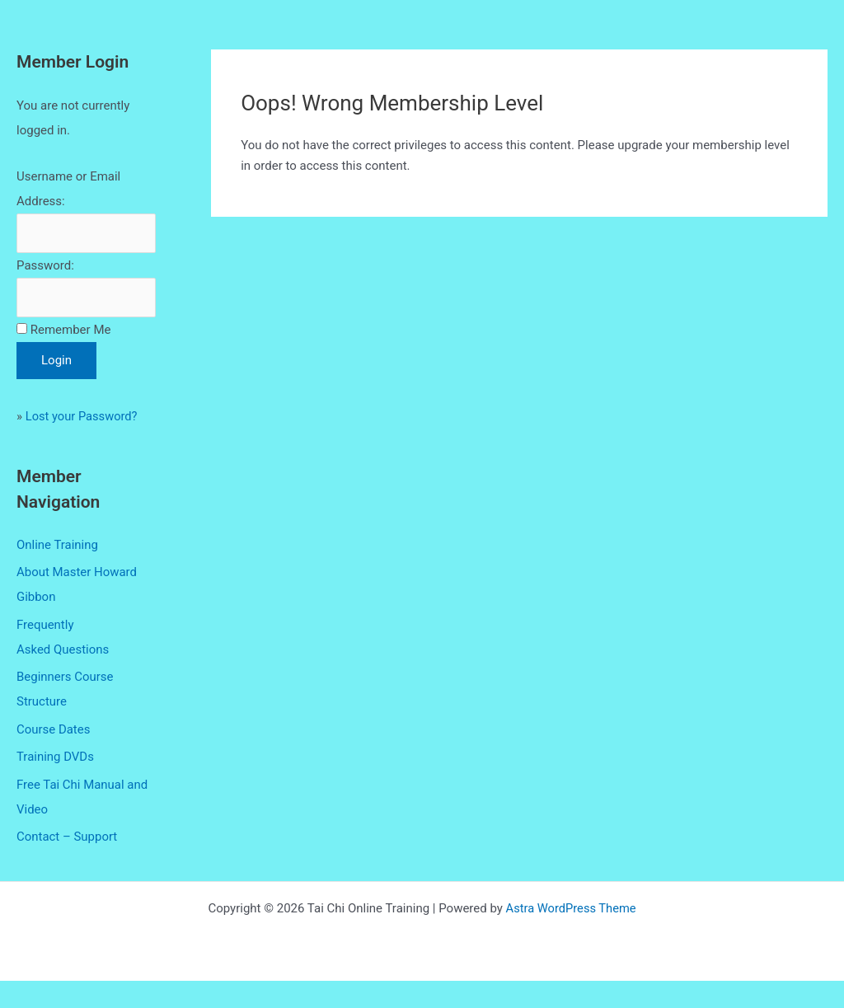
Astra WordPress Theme (571, 935)
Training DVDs (55, 784)
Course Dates (53, 756)
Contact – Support (67, 865)
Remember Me (70, 356)
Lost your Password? (83, 442)
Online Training (57, 571)
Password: (45, 266)
